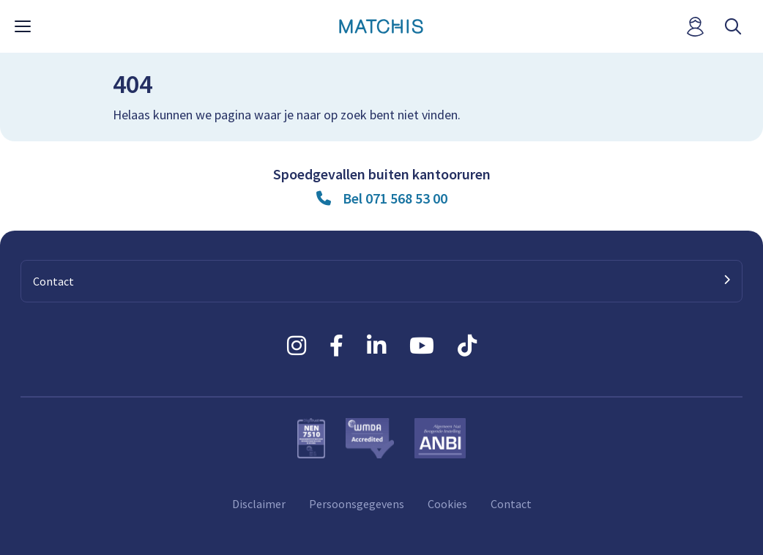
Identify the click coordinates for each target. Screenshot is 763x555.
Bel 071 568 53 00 (395, 198)
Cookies (447, 503)
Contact (511, 503)
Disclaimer (259, 503)
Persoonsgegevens (356, 503)
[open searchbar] (733, 26)
